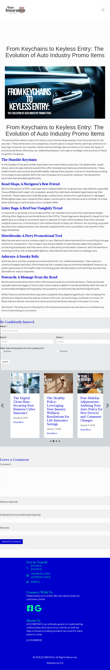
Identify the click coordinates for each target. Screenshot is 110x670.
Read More (16, 429)
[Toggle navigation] (103, 9)
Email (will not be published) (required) (20, 514)
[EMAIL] (35, 582)
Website (4, 527)
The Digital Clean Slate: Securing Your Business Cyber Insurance (56, 405)
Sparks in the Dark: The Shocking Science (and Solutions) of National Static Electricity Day (22, 409)
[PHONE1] (36, 566)
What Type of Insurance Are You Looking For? (22, 348)
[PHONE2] (36, 569)
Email (3, 337)
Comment (5, 464)
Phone (60, 337)
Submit (5, 362)
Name (3, 326)
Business (5, 351)
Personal (62, 351)
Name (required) (8, 501)
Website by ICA (55, 663)
